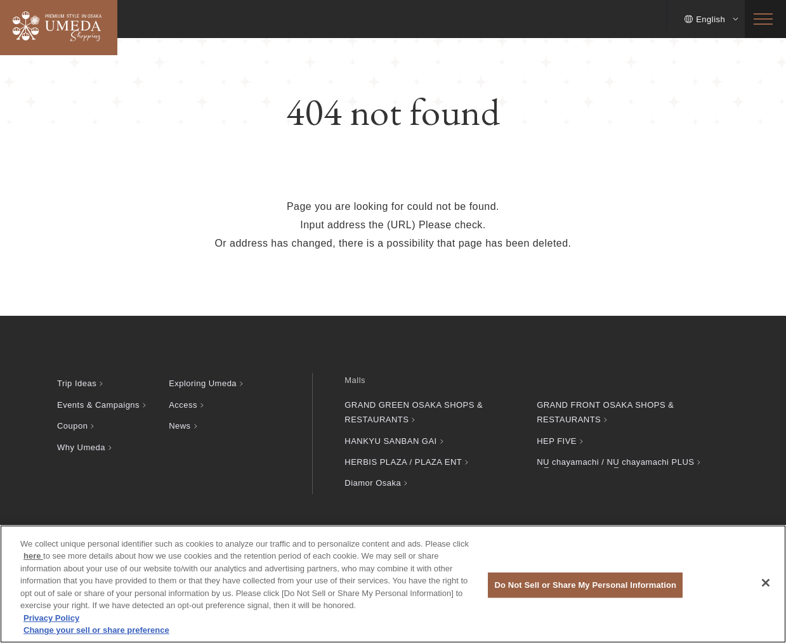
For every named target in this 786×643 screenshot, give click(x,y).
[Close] (766, 583)
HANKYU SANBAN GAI (390, 441)
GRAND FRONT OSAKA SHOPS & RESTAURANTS (605, 412)
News (179, 426)
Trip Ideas (76, 383)
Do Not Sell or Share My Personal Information (585, 585)
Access (183, 405)
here (33, 556)
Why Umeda (81, 447)
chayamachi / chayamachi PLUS (615, 462)
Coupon (72, 426)
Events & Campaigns (98, 405)
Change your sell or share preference (96, 630)
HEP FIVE (557, 441)
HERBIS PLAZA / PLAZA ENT (403, 462)
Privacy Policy (51, 618)
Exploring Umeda (203, 383)
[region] (393, 584)
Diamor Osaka (372, 483)
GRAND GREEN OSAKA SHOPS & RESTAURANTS (413, 412)
